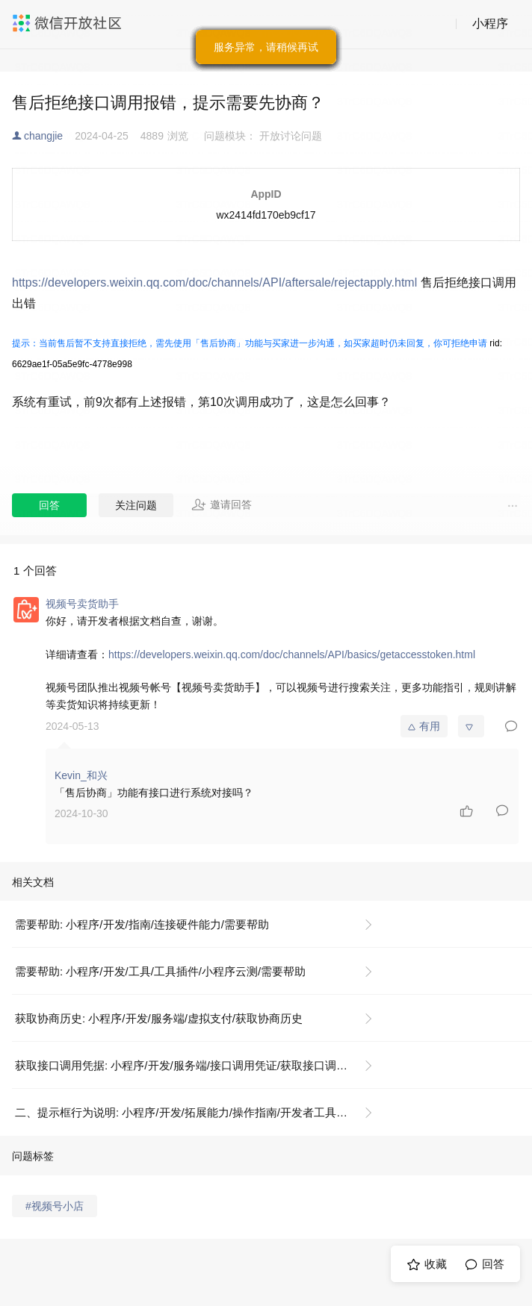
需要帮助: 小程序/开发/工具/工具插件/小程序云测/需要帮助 (160, 971)
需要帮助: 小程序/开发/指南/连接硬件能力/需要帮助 (142, 924)
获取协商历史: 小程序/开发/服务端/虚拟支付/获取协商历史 (159, 1018)
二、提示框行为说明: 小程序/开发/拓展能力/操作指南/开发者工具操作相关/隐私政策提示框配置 (200, 1112)
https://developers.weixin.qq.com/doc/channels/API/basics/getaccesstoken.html (291, 654)
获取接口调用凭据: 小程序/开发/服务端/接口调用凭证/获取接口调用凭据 (192, 1065)
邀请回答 (221, 504)
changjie (43, 136)
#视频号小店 (54, 1206)
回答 (49, 505)
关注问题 (136, 505)
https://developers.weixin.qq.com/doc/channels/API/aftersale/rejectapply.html (214, 282)
